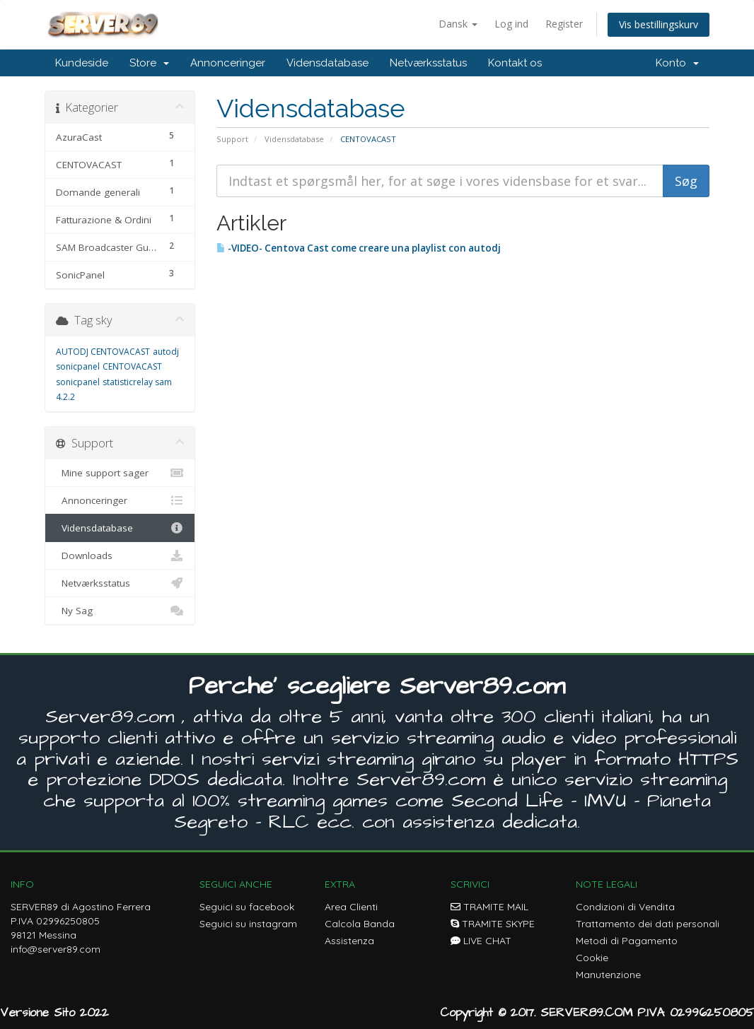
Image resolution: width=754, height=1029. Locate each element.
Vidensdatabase (327, 63)
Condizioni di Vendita (625, 906)
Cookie (592, 957)
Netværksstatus (428, 63)
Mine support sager (120, 472)
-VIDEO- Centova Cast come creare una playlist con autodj (358, 248)
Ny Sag (120, 610)
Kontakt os (515, 63)
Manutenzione (608, 974)
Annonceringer (227, 63)
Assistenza (349, 940)
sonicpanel (78, 382)
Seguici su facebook (246, 906)
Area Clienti (351, 906)
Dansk (458, 23)
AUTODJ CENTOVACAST (103, 352)
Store (149, 63)
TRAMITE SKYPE (493, 923)
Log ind (511, 23)
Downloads (120, 555)
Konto (677, 63)
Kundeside (81, 63)
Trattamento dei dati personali (647, 923)
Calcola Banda (360, 923)
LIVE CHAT (481, 940)
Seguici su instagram (248, 923)
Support (232, 139)
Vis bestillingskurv (658, 24)
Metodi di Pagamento (627, 940)
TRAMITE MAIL (489, 906)
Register (564, 23)
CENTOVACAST (132, 366)
